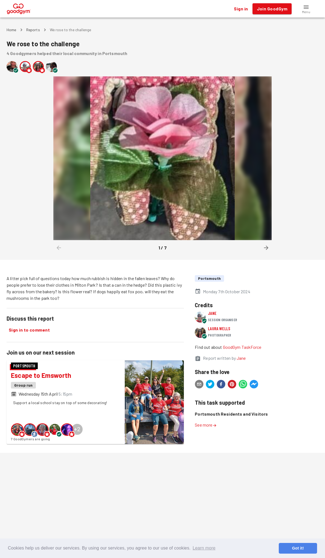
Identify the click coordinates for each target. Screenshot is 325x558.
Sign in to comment (29, 329)
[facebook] (221, 385)
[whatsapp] (243, 385)
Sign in (241, 8)
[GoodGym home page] (19, 8)
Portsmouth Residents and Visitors (231, 413)
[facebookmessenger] (253, 385)
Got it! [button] (298, 548)
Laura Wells (219, 328)
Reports (33, 29)
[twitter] (210, 385)
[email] (199, 385)
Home (11, 29)
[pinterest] (232, 385)
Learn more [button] (204, 548)
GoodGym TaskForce (242, 347)
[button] (306, 8)
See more (206, 424)
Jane (212, 313)
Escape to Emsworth (41, 375)
